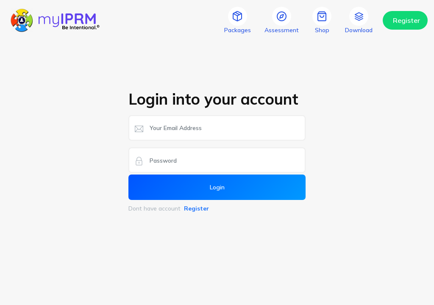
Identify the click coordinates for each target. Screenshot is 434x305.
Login (217, 187)
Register (406, 20)
